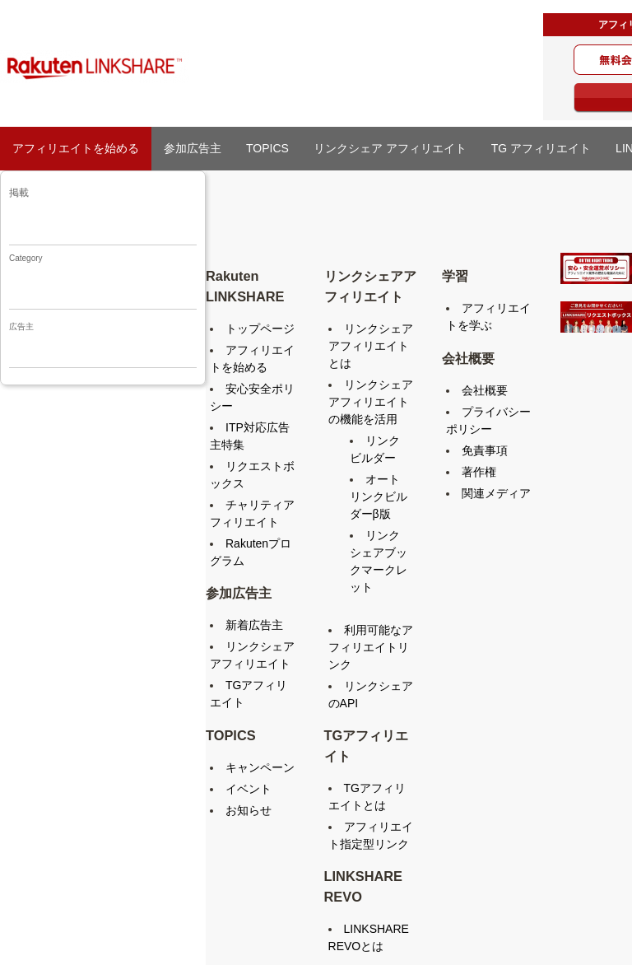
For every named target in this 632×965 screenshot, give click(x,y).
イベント (248, 788)
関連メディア (496, 493)
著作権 (479, 471)
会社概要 (485, 390)
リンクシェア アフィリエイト (390, 148)
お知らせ (248, 810)
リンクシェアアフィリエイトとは (370, 346)
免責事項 (485, 450)
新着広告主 (254, 625)
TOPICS (267, 148)
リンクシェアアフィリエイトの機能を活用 (370, 402)
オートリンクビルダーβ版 (378, 496)
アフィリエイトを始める (75, 148)
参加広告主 (192, 148)
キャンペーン (260, 767)
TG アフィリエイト (541, 148)
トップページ (260, 328)
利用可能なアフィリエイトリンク (370, 647)
